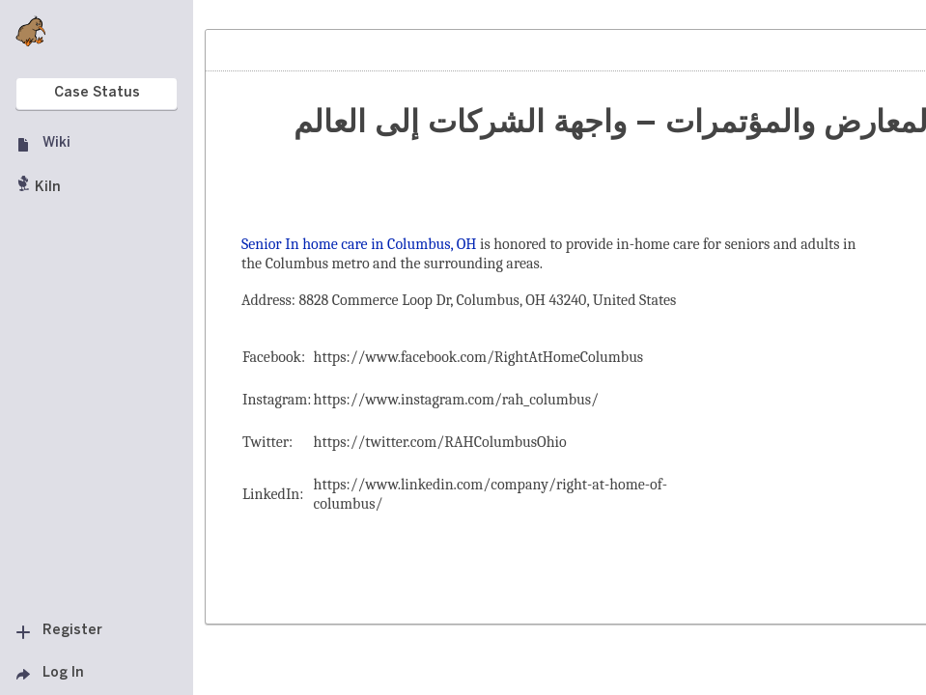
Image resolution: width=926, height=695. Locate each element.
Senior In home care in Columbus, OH (359, 244)
